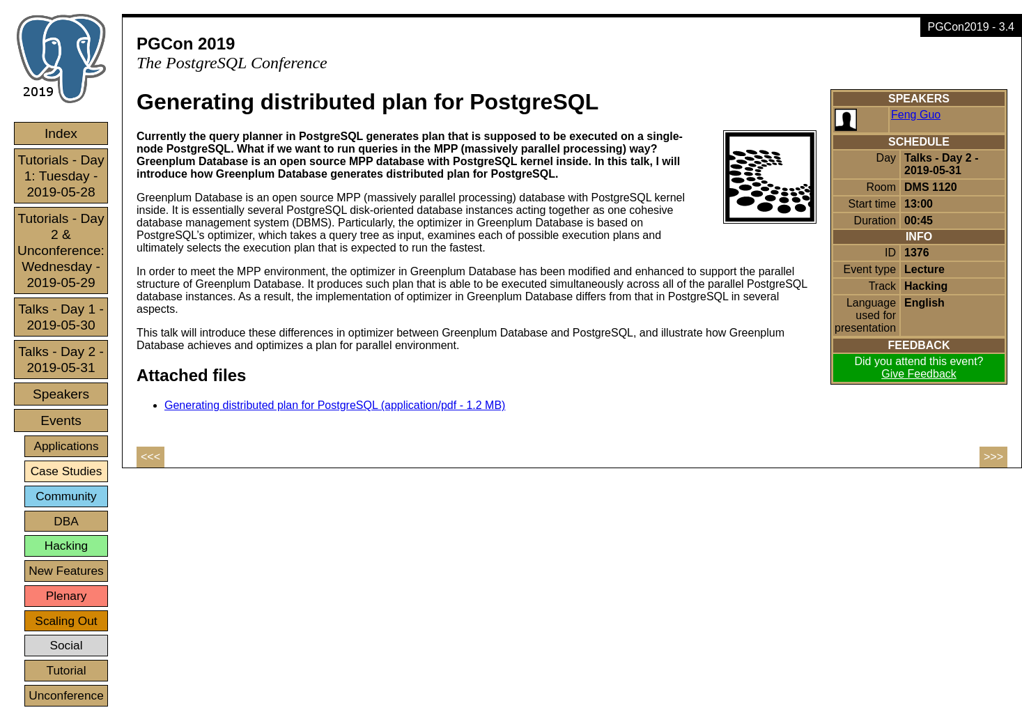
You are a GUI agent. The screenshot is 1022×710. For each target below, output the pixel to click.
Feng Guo (915, 115)
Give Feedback (919, 374)
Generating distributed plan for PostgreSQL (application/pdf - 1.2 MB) (334, 405)
